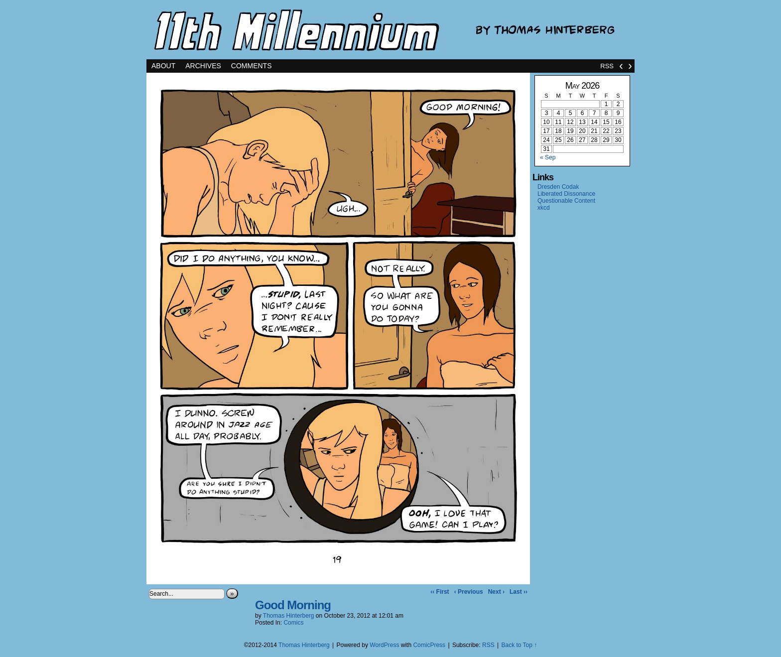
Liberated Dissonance (566, 193)
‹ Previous (468, 591)
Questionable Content (566, 200)
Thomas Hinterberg (288, 615)
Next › (496, 591)
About (163, 66)
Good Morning (293, 605)
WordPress (384, 645)
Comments (251, 66)
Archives (203, 66)
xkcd (543, 207)
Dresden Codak (558, 186)
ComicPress (429, 645)
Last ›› (518, 591)
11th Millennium (390, 29)
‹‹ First (439, 591)
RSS (607, 66)
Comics (293, 622)
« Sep (547, 157)
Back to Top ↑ (519, 645)
